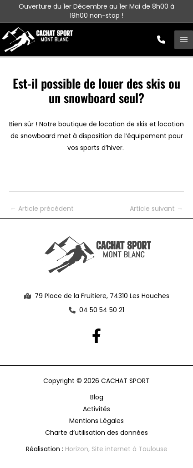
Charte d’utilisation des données (96, 432)
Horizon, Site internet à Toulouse (116, 448)
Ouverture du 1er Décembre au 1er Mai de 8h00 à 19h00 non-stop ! (96, 11)
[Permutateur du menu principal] (183, 39)
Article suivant (156, 208)
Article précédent (42, 208)
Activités (96, 408)
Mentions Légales (96, 420)
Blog (96, 397)
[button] (161, 39)
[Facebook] (96, 336)
